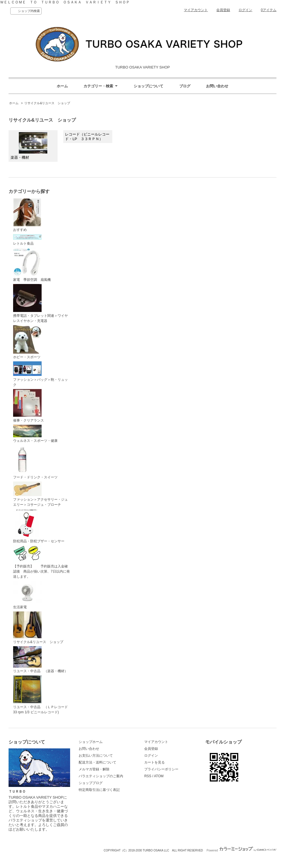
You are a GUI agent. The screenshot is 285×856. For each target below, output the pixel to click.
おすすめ (27, 215)
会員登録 (223, 10)
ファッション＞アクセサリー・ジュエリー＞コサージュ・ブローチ (40, 494)
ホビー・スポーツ (27, 342)
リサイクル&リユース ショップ (47, 103)
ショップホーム (91, 742)
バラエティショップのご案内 (101, 776)
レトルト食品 (27, 239)
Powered (241, 850)
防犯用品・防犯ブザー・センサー (38, 526)
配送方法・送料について (97, 762)
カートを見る (154, 762)
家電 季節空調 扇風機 (32, 265)
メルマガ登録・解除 (94, 769)
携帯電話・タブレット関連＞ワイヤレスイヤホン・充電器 (40, 303)
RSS (147, 776)
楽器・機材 (29, 146)
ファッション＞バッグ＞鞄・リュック (40, 374)
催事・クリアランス (28, 405)
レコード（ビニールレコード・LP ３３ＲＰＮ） (87, 136)
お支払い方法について (96, 756)
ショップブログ (91, 783)
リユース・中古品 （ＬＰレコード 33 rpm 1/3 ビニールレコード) (42, 694)
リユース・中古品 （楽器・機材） (40, 659)
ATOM (159, 776)
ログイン (245, 10)
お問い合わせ (217, 86)
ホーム (62, 86)
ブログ (184, 86)
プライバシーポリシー (161, 769)
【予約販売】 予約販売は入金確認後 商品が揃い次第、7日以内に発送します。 (41, 562)
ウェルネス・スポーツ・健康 (35, 434)
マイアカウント (196, 10)
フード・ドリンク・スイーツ (35, 462)
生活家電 (27, 595)
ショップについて (148, 86)
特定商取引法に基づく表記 (99, 790)
